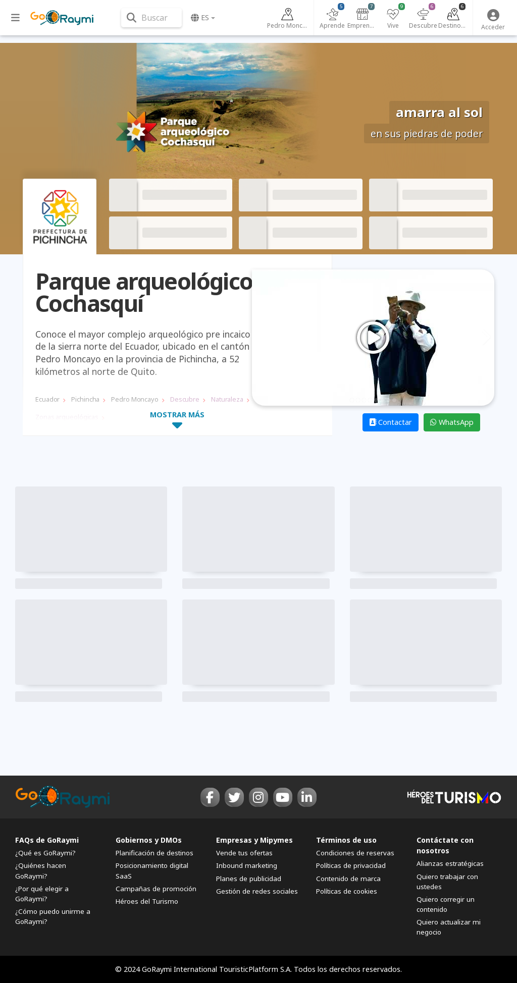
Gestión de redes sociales (257, 891)
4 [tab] (370, 400)
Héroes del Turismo (147, 901)
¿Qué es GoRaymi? (45, 852)
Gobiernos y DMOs (149, 840)
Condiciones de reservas (355, 852)
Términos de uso (346, 840)
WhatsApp (452, 422)
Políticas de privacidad (351, 865)
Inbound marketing (246, 865)
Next (483, 337)
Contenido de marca (348, 878)
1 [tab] (352, 400)
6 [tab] (382, 400)
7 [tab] (388, 400)
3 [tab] (364, 400)
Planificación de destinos (154, 852)
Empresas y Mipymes (254, 840)
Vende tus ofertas (244, 852)
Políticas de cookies (346, 891)
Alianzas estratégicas (450, 863)
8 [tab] (394, 400)
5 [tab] (376, 400)
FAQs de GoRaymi (47, 840)
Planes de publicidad (248, 878)
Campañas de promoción (156, 888)
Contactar (390, 422)
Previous (262, 337)
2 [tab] (358, 400)
